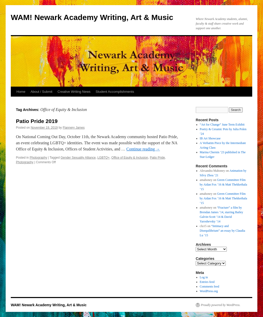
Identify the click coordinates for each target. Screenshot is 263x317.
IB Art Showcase (210, 138)
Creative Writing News (74, 92)
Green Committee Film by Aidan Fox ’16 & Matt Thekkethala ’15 (223, 184)
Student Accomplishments (115, 92)
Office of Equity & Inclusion (129, 157)
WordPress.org (209, 291)
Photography (38, 157)
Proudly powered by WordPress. (220, 305)
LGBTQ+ (103, 157)
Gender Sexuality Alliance (78, 157)
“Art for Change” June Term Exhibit (222, 124)
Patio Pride (157, 157)
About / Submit (41, 92)
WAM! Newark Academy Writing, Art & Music (92, 17)
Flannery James (73, 127)
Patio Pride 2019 (37, 121)
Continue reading (143, 149)
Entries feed (207, 282)
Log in (204, 277)
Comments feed (209, 286)
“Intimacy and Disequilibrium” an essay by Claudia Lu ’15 (222, 230)
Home (20, 92)
